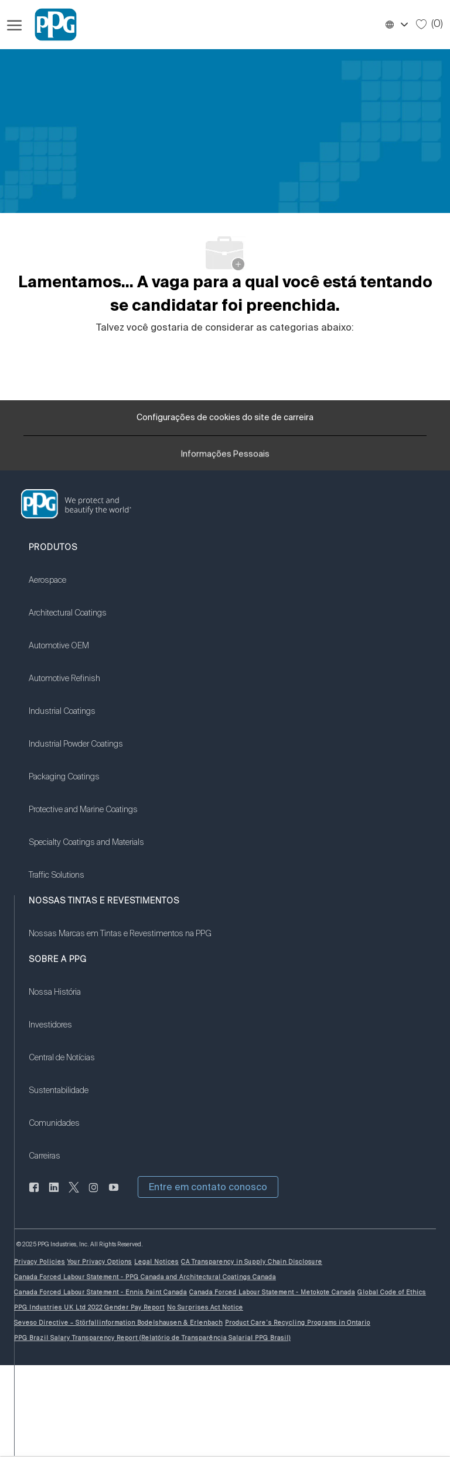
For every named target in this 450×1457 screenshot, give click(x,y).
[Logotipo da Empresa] (50, 24)
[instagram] (93, 1194)
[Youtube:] (113, 1194)
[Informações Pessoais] (225, 457)
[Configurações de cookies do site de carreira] (225, 417)
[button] (396, 24)
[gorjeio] (74, 1194)
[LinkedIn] (34, 1194)
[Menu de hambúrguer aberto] (14, 24)
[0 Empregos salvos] (429, 24)
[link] (86, 587)
